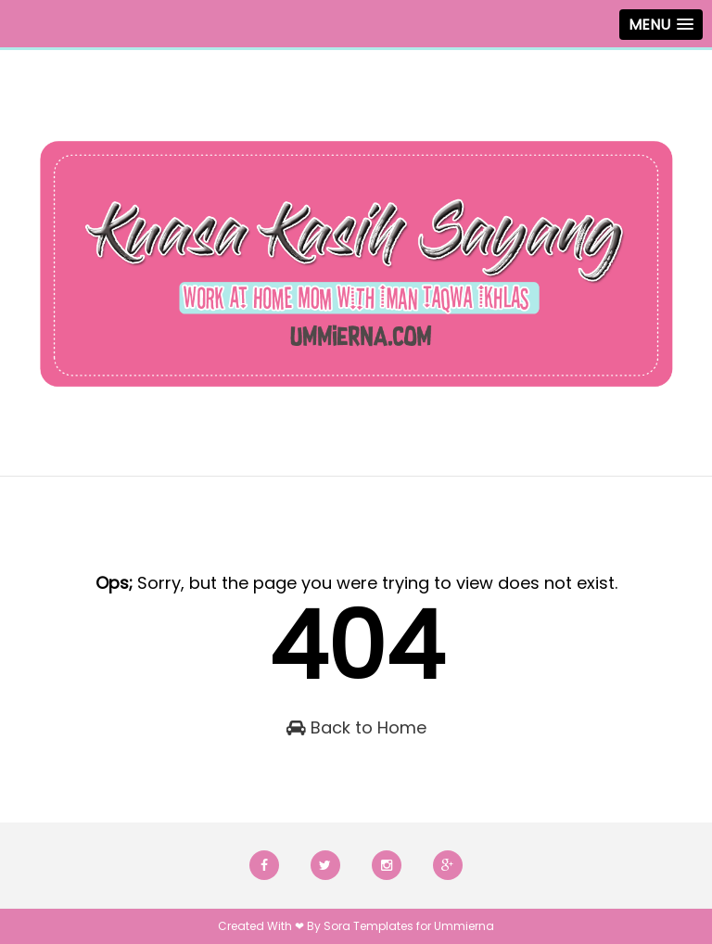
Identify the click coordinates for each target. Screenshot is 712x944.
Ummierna (464, 926)
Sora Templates (368, 926)
